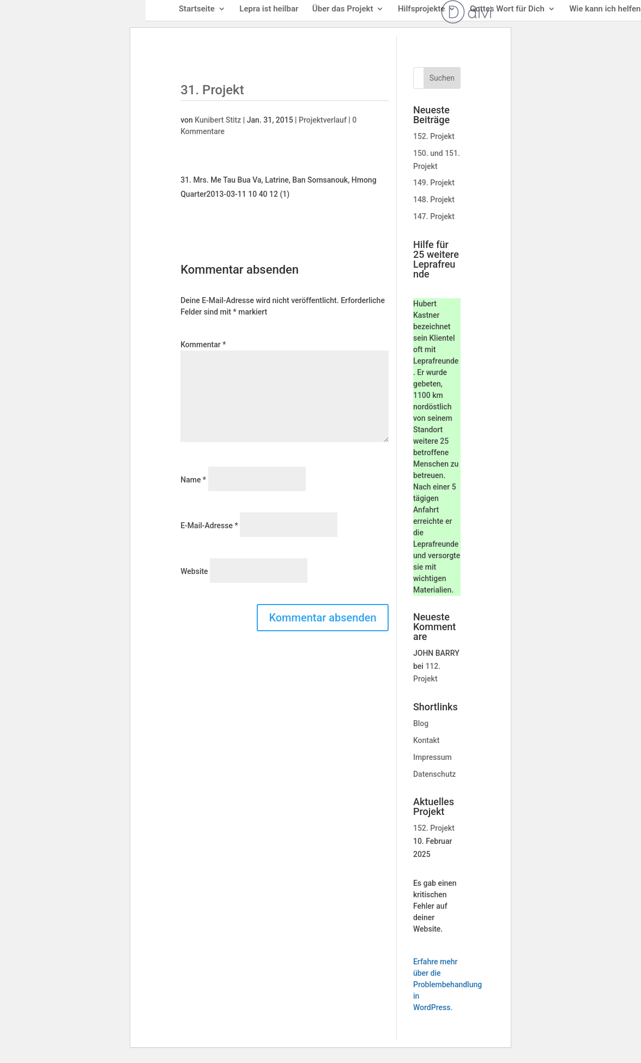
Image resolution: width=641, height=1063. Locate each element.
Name (193, 479)
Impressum (432, 757)
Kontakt (426, 740)
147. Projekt (434, 216)
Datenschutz (434, 774)
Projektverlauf (323, 120)
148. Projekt (434, 199)
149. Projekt (434, 182)
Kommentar (203, 344)
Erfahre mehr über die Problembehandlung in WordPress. (447, 984)
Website (194, 571)
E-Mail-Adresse (209, 525)
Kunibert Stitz (218, 120)
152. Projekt (434, 136)
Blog (420, 723)
